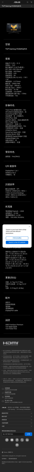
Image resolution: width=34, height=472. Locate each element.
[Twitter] (22, 440)
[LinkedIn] (27, 440)
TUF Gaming (11, 409)
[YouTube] (12, 440)
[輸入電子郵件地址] (13, 434)
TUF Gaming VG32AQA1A (11, 6)
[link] (17, 2)
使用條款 (4, 458)
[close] (29, 226)
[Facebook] (17, 440)
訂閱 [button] (28, 434)
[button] (2, 2)
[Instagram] (7, 440)
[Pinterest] (17, 445)
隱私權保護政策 (13, 458)
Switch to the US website (17, 242)
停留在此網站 (17, 238)
